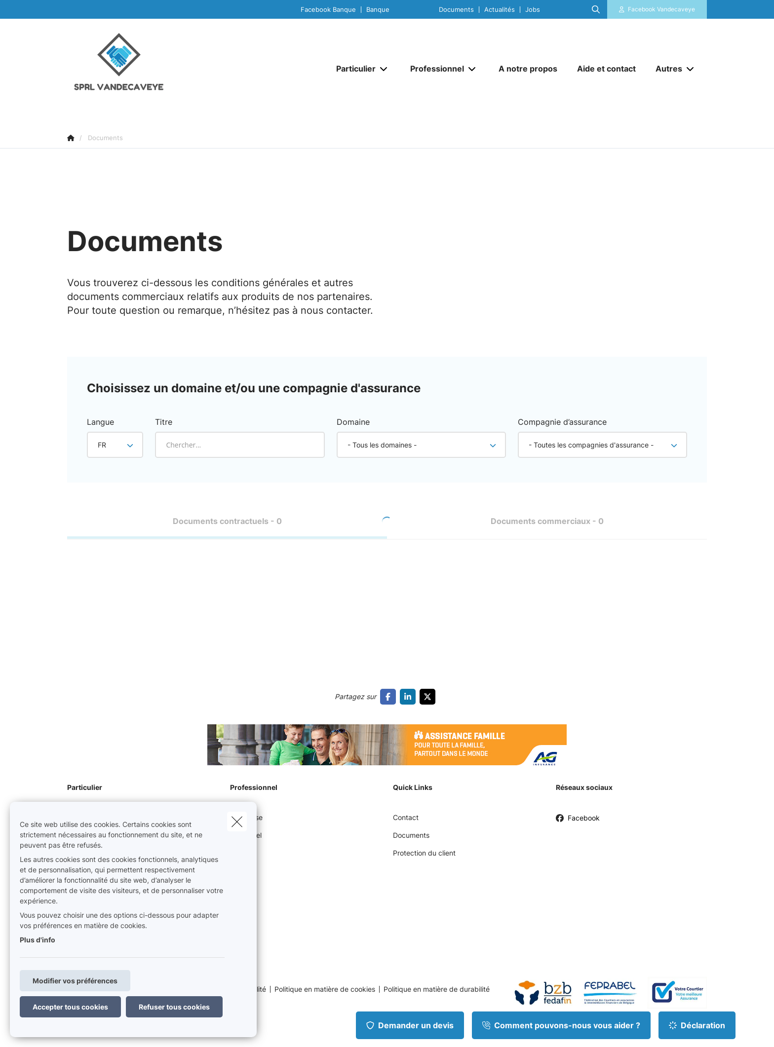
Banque (377, 9)
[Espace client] (657, 9)
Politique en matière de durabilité (437, 989)
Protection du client (424, 853)
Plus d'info (37, 939)
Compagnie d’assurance (562, 422)
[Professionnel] (433, 68)
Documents (456, 9)
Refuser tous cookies (174, 1007)
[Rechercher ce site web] (595, 9)
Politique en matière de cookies (324, 989)
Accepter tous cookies (70, 1007)
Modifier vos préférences (75, 980)
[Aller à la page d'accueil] (166, 68)
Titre (163, 422)
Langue (100, 422)
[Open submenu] (384, 69)
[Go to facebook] (390, 697)
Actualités (499, 9)
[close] (237, 821)
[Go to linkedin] (410, 697)
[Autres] (665, 68)
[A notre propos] (528, 68)
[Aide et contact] (606, 68)
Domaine (353, 422)
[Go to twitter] (429, 697)
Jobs (532, 9)
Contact (406, 817)
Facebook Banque (328, 9)
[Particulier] (352, 68)
